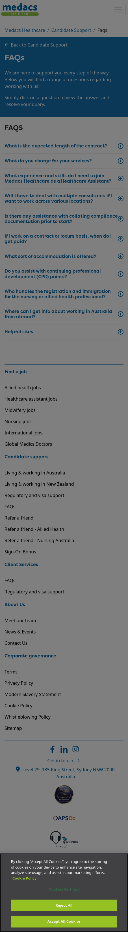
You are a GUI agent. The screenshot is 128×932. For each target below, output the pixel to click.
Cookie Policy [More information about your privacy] (24, 878)
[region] (64, 892)
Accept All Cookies (64, 921)
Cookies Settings (64, 889)
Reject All (64, 905)
